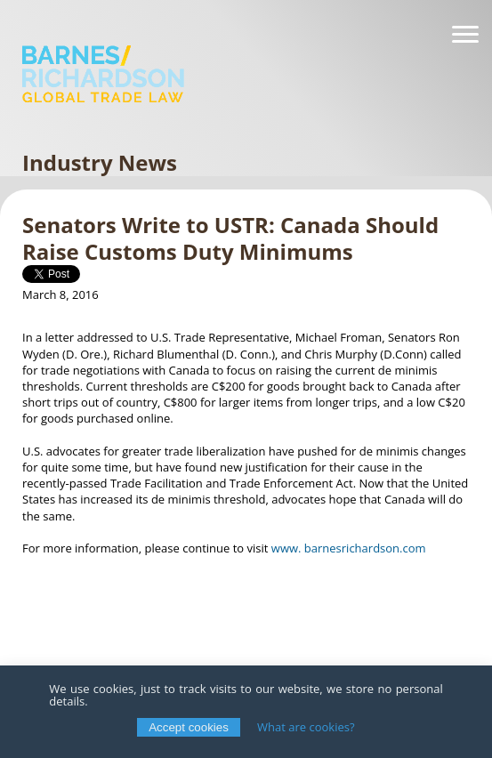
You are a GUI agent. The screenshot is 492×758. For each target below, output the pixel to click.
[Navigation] (465, 34)
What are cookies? (306, 727)
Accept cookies (189, 727)
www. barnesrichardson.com (348, 548)
